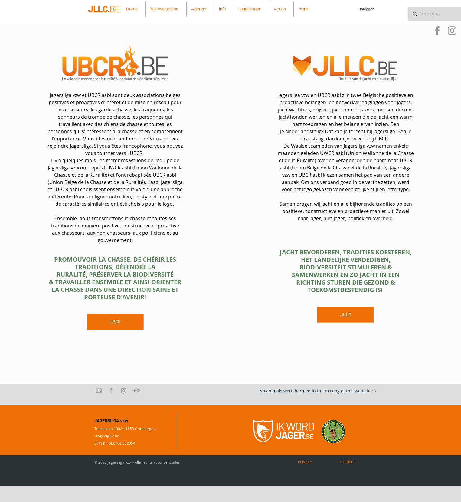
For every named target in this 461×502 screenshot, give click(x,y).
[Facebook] (437, 31)
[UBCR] (115, 322)
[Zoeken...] (434, 14)
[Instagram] (452, 31)
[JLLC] (345, 315)
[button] (224, 9)
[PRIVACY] (304, 462)
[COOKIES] (347, 462)
